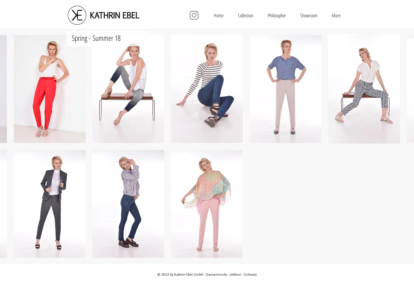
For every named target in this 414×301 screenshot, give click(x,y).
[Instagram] (194, 15)
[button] (245, 15)
